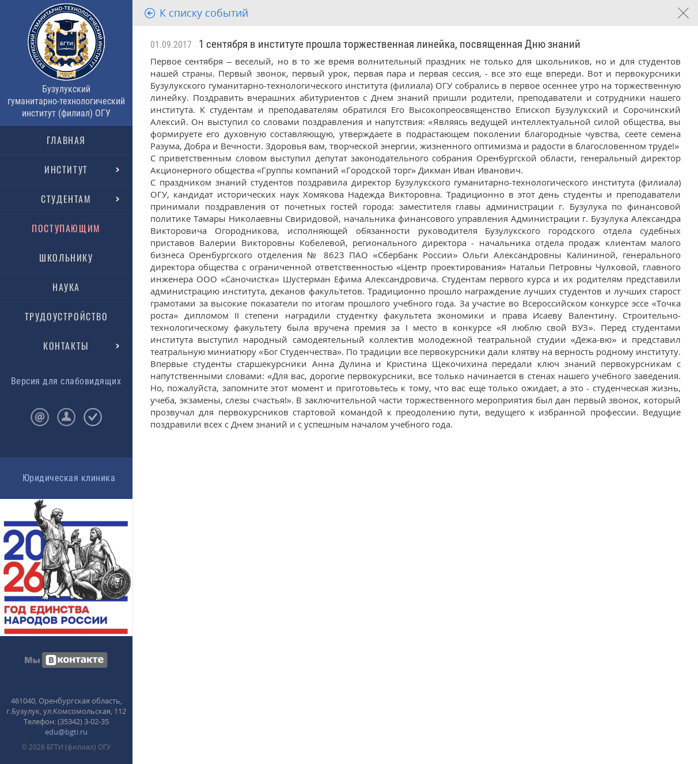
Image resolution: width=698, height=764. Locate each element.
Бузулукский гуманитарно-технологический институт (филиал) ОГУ (66, 101)
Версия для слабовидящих (66, 381)
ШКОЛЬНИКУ (66, 257)
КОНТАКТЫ (66, 346)
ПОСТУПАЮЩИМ (66, 228)
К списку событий (204, 13)
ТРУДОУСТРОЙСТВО (66, 316)
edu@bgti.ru (66, 732)
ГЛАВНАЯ (66, 140)
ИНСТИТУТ (66, 169)
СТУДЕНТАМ (66, 199)
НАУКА (66, 287)
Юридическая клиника (68, 477)
